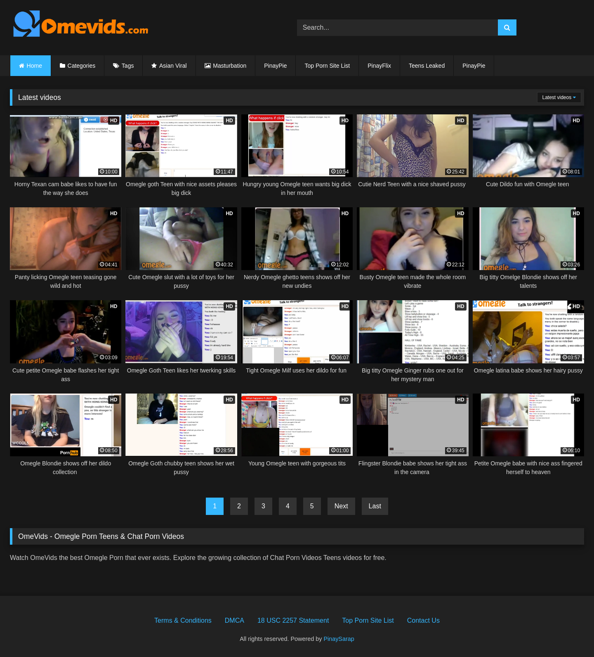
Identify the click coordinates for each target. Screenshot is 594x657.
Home (34, 65)
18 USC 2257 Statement (293, 620)
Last (375, 506)
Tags (128, 65)
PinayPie (275, 65)
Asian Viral (173, 65)
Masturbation (229, 65)
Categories (82, 65)
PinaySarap (338, 639)
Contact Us (423, 620)
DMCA (234, 620)
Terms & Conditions (183, 620)
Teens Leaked (427, 65)
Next (341, 506)
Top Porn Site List (327, 65)
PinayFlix (379, 65)
